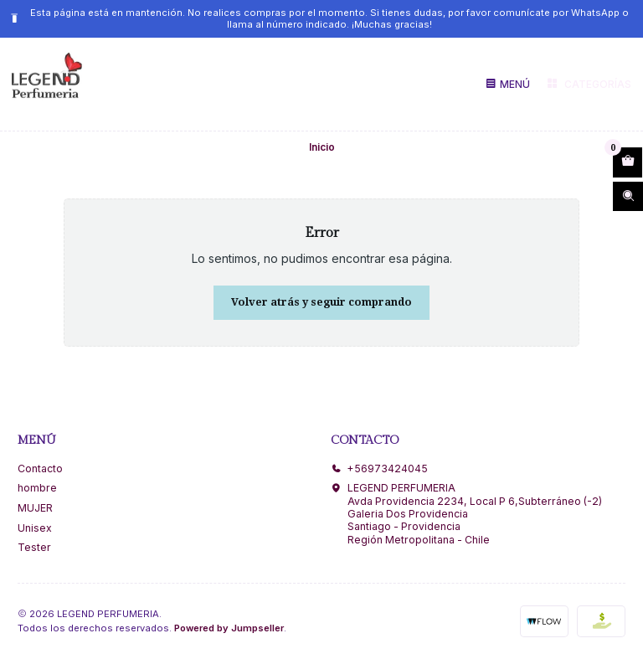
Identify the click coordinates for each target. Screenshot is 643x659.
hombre (37, 487)
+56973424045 (379, 468)
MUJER (35, 508)
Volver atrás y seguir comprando (321, 302)
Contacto (40, 468)
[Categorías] (588, 84)
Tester (34, 547)
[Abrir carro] (627, 162)
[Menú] (507, 84)
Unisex (35, 528)
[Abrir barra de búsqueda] (628, 197)
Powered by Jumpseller (229, 628)
